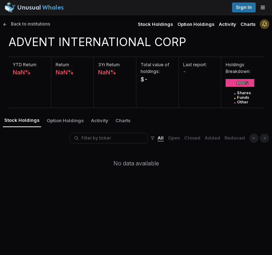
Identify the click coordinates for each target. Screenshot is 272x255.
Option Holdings (196, 24)
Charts (248, 24)
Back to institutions (26, 24)
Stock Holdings (155, 24)
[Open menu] (264, 7)
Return (62, 64)
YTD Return (24, 64)
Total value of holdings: (155, 68)
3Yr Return (109, 64)
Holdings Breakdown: (238, 68)
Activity (227, 24)
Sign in (244, 7)
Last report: (195, 64)
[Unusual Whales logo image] (34, 7)
